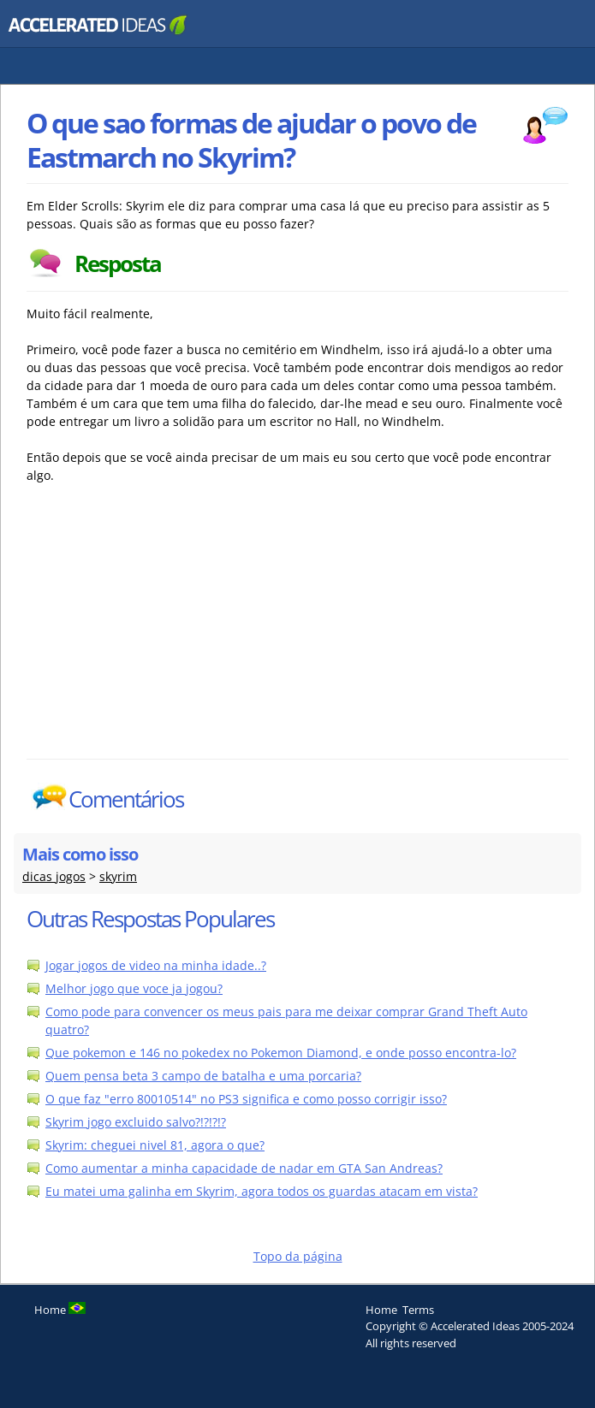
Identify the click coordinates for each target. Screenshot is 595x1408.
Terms (418, 1309)
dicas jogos (54, 876)
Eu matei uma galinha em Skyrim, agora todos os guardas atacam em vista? (261, 1191)
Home (381, 1309)
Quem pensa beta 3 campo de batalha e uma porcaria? (203, 1076)
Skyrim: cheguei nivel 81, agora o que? (155, 1145)
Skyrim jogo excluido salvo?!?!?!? (135, 1122)
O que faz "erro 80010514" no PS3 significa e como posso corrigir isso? (246, 1099)
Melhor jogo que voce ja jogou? (134, 988)
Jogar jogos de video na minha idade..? (155, 965)
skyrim (118, 876)
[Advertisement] (176, 630)
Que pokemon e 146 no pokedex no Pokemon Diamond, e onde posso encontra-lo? (280, 1052)
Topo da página (297, 1256)
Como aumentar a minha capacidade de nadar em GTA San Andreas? (244, 1168)
